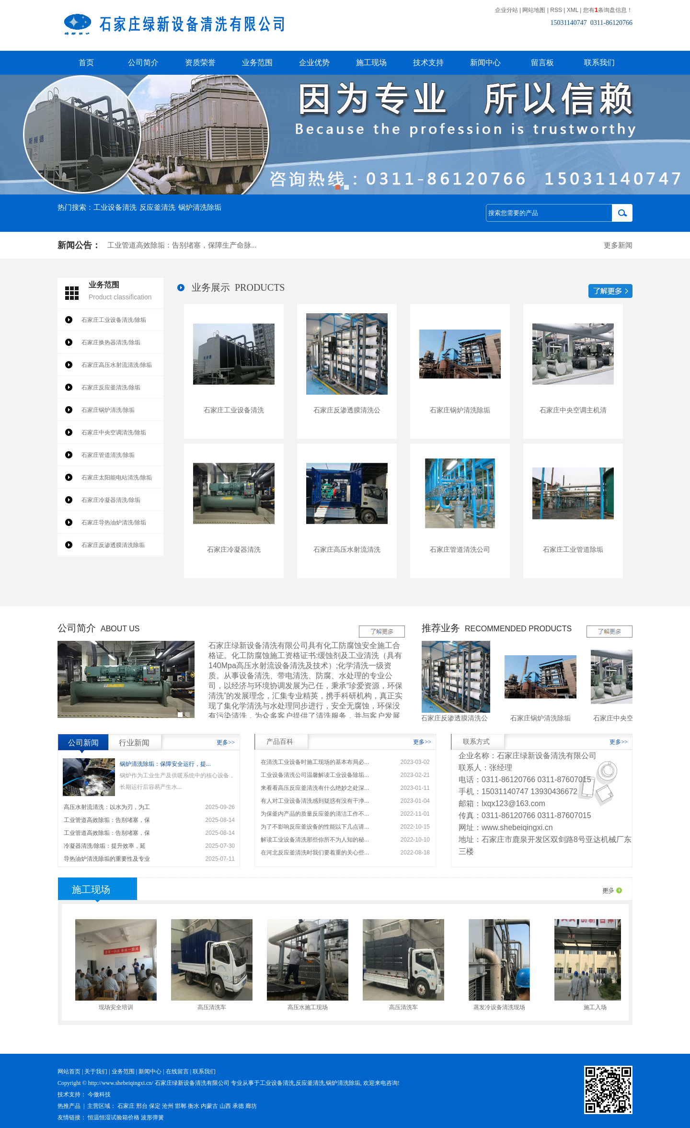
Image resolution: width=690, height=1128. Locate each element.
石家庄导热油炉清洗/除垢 (113, 522)
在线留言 (177, 1071)
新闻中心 (485, 62)
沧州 (167, 1106)
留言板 (542, 62)
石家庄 (126, 1106)
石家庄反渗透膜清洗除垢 (113, 545)
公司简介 (143, 62)
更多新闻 (618, 245)
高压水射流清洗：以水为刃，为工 (107, 807)
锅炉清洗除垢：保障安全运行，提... (165, 764)
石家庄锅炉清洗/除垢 (108, 410)
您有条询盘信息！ (607, 10)
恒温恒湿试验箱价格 (113, 1117)
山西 (225, 1106)
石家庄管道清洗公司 (460, 549)
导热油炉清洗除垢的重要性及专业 (107, 858)
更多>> (226, 742)
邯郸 (180, 1106)
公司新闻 (83, 743)
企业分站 (506, 10)
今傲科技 (99, 1094)
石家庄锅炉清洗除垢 (460, 410)
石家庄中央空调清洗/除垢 (113, 432)
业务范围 (257, 62)
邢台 (142, 1106)
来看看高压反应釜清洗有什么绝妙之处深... (315, 788)
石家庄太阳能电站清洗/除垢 (116, 477)
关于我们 (95, 1071)
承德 (238, 1106)
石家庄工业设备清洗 (234, 410)
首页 (86, 62)
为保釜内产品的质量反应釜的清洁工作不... (315, 813)
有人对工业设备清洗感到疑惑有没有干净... (315, 801)
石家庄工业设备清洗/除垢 (113, 320)
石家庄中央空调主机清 (573, 410)
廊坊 (251, 1106)
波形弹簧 (152, 1117)
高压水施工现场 (311, 1007)
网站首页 (69, 1071)
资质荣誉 (200, 62)
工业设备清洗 (115, 207)
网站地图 (533, 10)
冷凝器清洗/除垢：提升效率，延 (105, 846)
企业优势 (314, 62)
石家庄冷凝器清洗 (234, 549)
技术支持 (428, 62)
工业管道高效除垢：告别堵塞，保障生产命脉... (181, 248)
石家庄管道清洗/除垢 (108, 455)
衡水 (193, 1106)
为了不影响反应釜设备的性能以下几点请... (315, 826)
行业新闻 (134, 743)
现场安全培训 (119, 1007)
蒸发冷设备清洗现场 (503, 1007)
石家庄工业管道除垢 (573, 549)
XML (572, 10)
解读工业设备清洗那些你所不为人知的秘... (315, 839)
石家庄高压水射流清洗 (346, 549)
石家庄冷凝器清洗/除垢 (110, 500)
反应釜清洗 (157, 207)
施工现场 (371, 62)
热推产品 (69, 1106)
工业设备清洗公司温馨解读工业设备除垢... (315, 775)
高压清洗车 (215, 1007)
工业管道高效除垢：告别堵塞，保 (107, 820)
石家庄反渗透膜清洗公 (346, 410)
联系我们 (599, 62)
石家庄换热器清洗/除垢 (110, 342)
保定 (155, 1106)
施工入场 (598, 1007)
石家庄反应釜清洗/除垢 (110, 387)
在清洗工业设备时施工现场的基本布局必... (315, 762)
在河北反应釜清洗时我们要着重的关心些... (315, 852)
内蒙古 (209, 1106)
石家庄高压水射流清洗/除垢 (116, 365)
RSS (556, 10)
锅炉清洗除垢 (199, 207)
